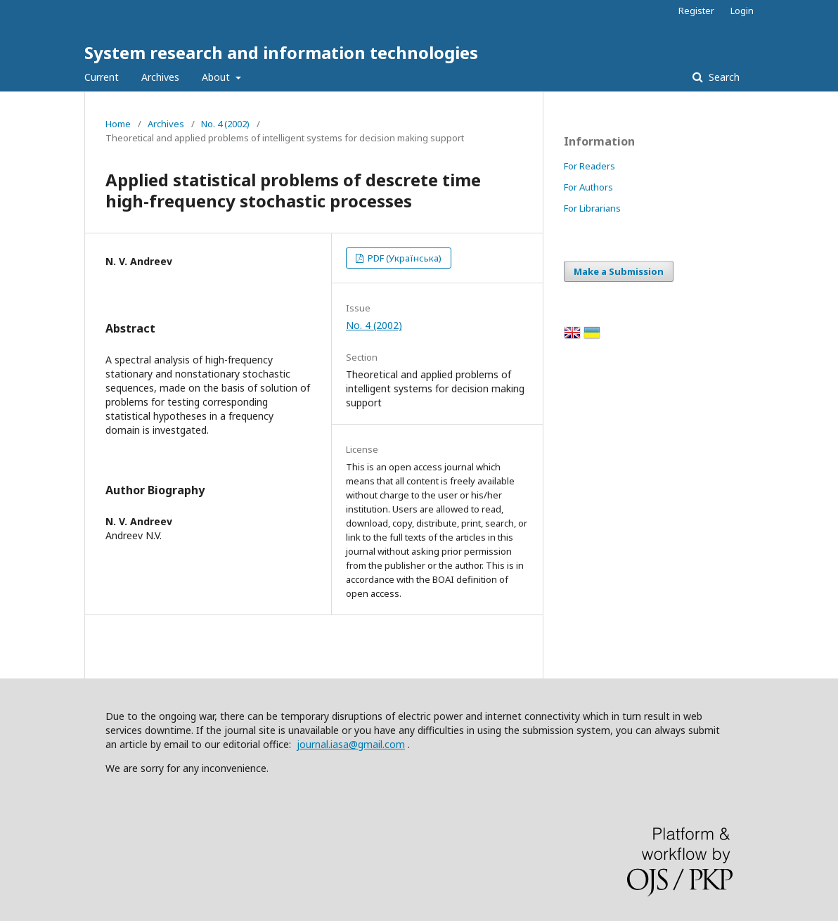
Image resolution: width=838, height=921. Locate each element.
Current (101, 77)
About (217, 77)
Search (723, 77)
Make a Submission (619, 271)
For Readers (589, 166)
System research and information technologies (281, 52)
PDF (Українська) (403, 258)
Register (696, 10)
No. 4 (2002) (225, 123)
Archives (160, 77)
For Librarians (592, 208)
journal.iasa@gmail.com (351, 744)
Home (118, 123)
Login (742, 10)
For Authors (588, 187)
